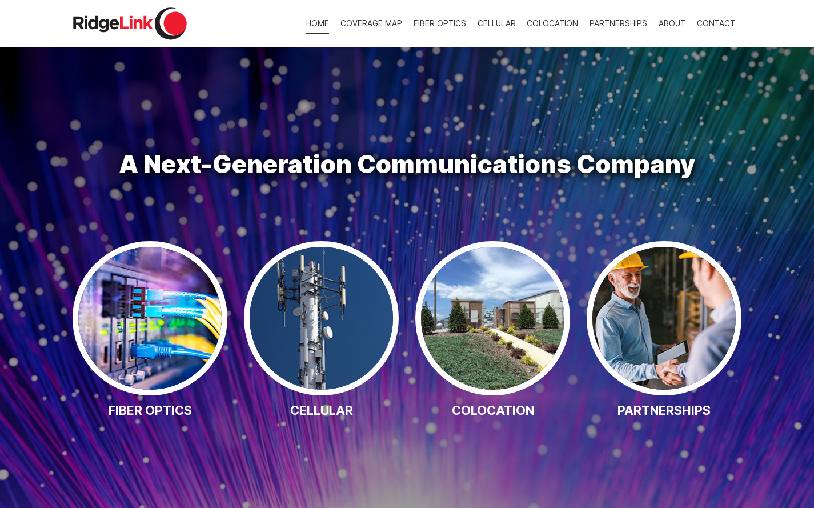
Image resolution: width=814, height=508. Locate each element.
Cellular (321, 410)
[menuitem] (317, 23)
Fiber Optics (150, 410)
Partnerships (664, 410)
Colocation (493, 410)
